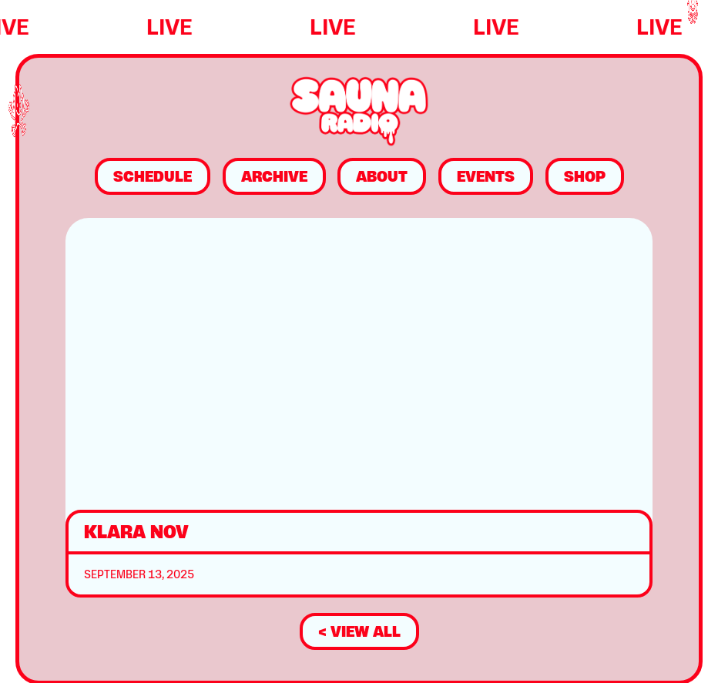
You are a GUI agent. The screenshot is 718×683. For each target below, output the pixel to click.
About (382, 176)
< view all (359, 631)
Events (486, 176)
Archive (274, 176)
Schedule (152, 176)
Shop (585, 176)
